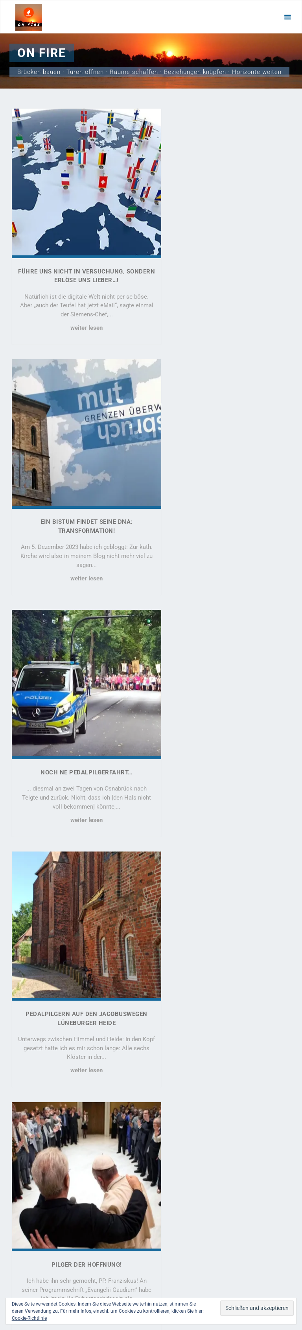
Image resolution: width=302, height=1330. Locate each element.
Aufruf (223, 969)
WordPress (183, 1271)
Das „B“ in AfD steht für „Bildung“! (79, 969)
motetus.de (99, 1286)
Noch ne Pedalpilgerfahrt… (79, 491)
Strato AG (238, 1286)
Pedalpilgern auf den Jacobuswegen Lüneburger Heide (40, 1200)
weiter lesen (79, 313)
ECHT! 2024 (223, 726)
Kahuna (152, 1271)
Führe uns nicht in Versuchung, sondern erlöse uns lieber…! (41, 1111)
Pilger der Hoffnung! (79, 726)
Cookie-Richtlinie (29, 1318)
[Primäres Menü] (287, 17)
